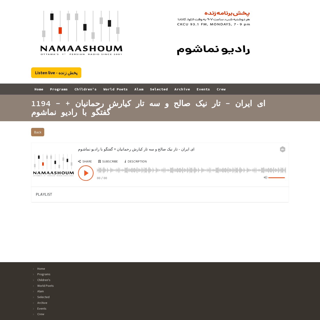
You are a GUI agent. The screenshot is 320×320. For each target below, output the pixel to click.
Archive (182, 89)
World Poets (115, 89)
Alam (138, 89)
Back (37, 132)
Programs (59, 89)
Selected (159, 89)
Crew (221, 89)
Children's (85, 89)
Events (203, 89)
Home (38, 89)
